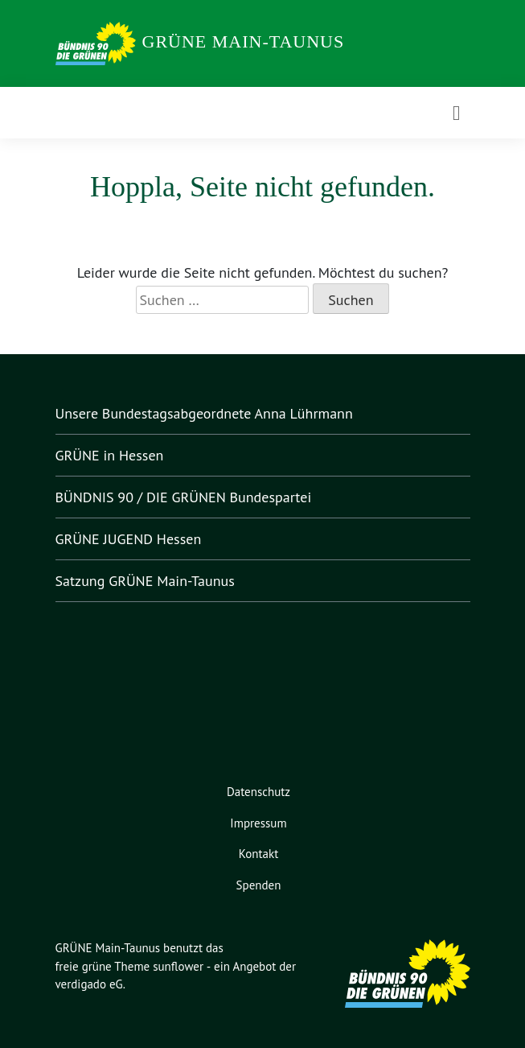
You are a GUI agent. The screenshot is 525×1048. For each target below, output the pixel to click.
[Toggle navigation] (456, 112)
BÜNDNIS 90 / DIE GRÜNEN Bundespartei (194, 497)
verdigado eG (91, 985)
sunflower (182, 967)
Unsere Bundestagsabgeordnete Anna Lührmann (212, 414)
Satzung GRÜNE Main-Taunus (153, 581)
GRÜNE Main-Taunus (243, 41)
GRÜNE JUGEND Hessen (139, 539)
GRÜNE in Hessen (115, 456)
